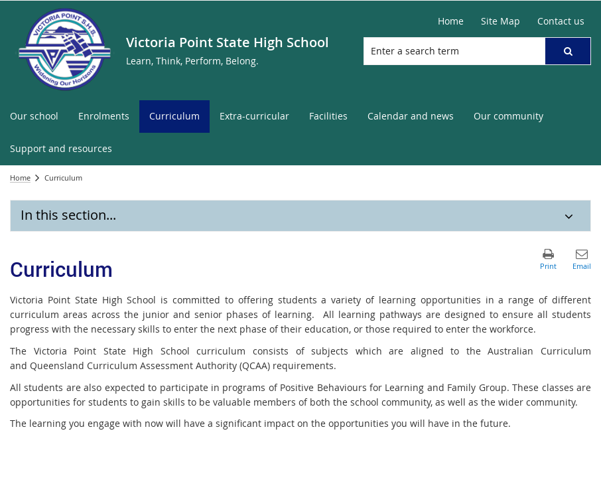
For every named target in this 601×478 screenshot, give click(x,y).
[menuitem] (34, 116)
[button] (567, 51)
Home (451, 21)
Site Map (500, 21)
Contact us (560, 21)
